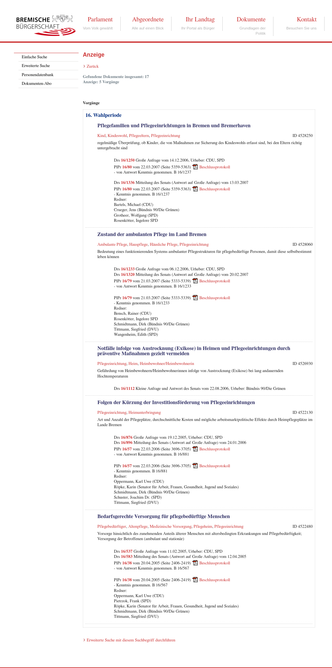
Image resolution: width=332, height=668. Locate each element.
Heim (133, 364)
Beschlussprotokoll (214, 167)
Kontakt (306, 19)
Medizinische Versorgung (170, 527)
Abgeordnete (148, 19)
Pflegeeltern (139, 136)
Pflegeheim (203, 527)
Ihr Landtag (200, 19)
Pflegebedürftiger (111, 527)
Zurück (93, 66)
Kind (101, 136)
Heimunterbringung (144, 413)
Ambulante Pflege (112, 245)
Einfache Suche (34, 57)
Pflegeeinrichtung (165, 136)
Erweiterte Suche (36, 66)
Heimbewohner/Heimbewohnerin (167, 364)
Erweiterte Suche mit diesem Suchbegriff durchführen (131, 640)
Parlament (100, 19)
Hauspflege (138, 245)
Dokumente (251, 19)
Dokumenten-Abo (36, 84)
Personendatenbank (37, 75)
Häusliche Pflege (163, 245)
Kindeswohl (117, 136)
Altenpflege (138, 527)
